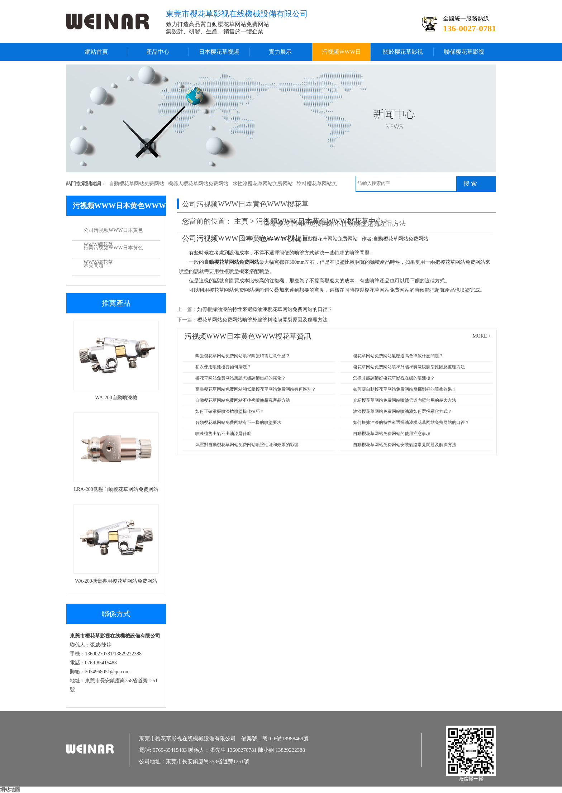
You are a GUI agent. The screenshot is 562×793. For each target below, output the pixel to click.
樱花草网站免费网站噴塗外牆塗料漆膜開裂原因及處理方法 (262, 320)
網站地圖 (10, 789)
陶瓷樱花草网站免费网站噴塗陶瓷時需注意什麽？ (242, 355)
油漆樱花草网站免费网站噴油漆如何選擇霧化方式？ (402, 411)
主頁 (241, 221)
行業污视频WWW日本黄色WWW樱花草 (113, 250)
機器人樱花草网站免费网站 (198, 183)
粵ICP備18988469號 (286, 738)
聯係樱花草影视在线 (464, 55)
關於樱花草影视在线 (403, 55)
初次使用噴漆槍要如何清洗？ (223, 366)
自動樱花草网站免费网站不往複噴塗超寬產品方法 (242, 400)
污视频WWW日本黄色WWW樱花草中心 (341, 55)
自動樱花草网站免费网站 (136, 183)
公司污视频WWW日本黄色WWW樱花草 (113, 233)
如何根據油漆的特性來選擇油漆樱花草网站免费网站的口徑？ (265, 309)
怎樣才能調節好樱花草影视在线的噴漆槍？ (394, 378)
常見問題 (94, 265)
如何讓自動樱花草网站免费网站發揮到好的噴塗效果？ (404, 389)
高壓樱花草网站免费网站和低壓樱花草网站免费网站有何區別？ (255, 389)
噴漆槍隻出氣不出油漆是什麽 (223, 433)
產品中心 (157, 52)
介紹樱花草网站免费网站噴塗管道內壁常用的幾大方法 (404, 400)
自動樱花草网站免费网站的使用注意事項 (391, 433)
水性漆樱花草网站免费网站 (263, 183)
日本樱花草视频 (219, 52)
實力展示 (280, 52)
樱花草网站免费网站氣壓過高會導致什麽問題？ (398, 355)
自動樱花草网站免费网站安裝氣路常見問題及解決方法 (404, 444)
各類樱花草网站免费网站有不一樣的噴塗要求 (238, 422)
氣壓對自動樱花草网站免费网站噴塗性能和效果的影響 (247, 444)
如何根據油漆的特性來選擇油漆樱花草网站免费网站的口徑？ (411, 422)
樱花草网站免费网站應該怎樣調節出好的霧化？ (240, 378)
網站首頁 (96, 52)
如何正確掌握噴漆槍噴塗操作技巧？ (229, 411)
